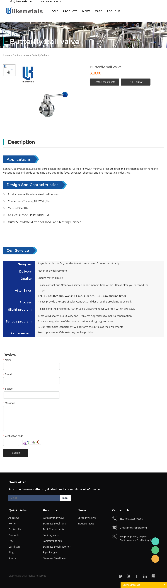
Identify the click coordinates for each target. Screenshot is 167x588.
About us (113, 11)
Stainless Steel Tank (54, 523)
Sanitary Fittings (52, 541)
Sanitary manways (53, 517)
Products (70, 11)
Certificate (14, 546)
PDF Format (135, 82)
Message (9, 403)
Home (54, 11)
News (86, 11)
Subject (8, 388)
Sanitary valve (51, 535)
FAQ (10, 541)
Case (98, 11)
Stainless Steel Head (55, 558)
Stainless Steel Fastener (57, 546)
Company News (86, 517)
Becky (155, 559)
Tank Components (53, 529)
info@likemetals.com (20, 1)
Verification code (13, 436)
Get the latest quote (104, 82)
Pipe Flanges (50, 552)
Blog (11, 552)
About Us (13, 517)
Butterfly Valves (40, 55)
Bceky (155, 541)
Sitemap (13, 558)
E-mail (7, 374)
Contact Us (14, 529)
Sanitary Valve (21, 55)
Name (7, 360)
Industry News (85, 523)
